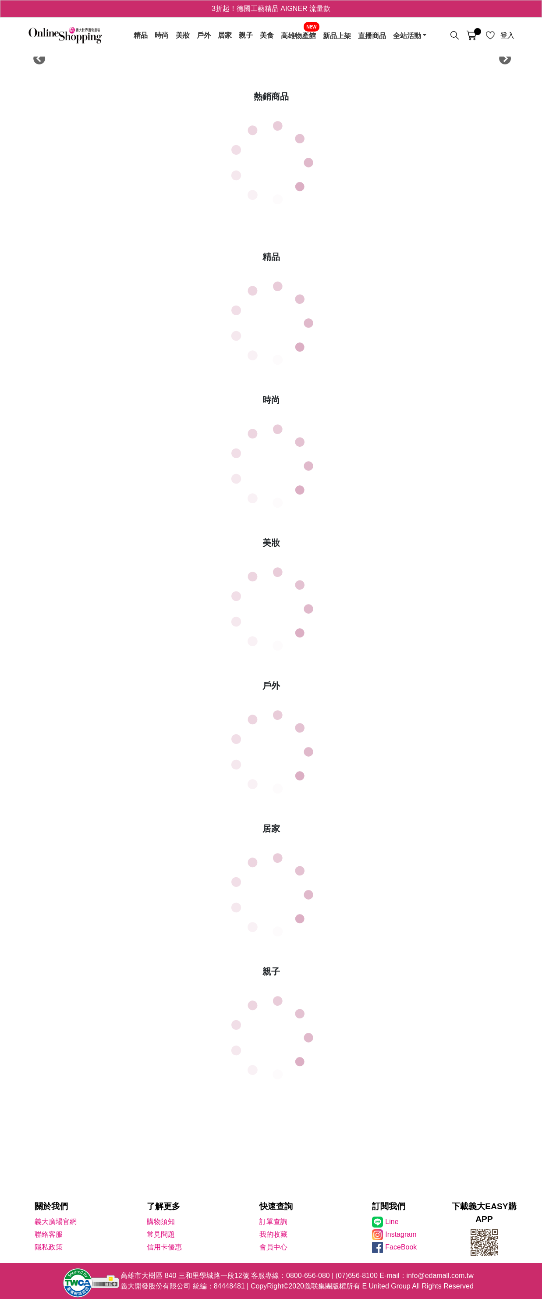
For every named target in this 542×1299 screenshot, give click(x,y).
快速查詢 (276, 1206)
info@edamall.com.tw (440, 1275)
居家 (225, 35)
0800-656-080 (308, 1275)
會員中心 (273, 1247)
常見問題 (161, 1234)
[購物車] (471, 35)
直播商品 (372, 35)
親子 (246, 35)
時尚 (162, 35)
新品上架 (337, 35)
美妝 (183, 35)
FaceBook (401, 1247)
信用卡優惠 (164, 1247)
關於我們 (51, 1206)
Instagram (400, 1234)
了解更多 (163, 1206)
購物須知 (161, 1221)
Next (502, 57)
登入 (507, 35)
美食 (267, 35)
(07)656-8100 (357, 1275)
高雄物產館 (298, 35)
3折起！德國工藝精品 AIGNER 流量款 (271, 8)
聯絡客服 (49, 1234)
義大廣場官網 (56, 1221)
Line (391, 1221)
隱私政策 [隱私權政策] (49, 1247)
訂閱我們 (388, 1206)
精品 (141, 35)
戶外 (204, 35)
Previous (36, 57)
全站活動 (407, 35)
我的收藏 (273, 1234)
